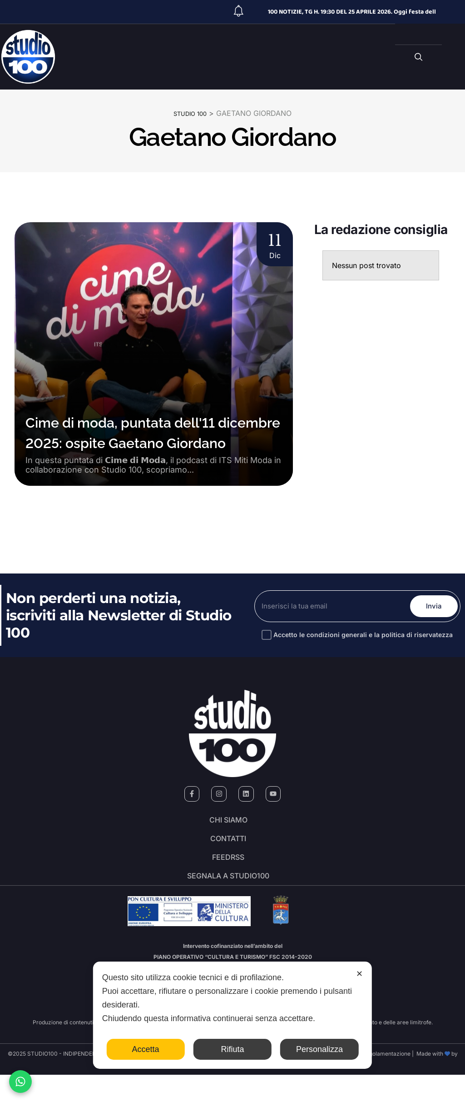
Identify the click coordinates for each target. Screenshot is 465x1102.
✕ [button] (359, 973)
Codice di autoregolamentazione (368, 1080)
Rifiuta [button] (232, 1049)
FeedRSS (228, 874)
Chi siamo (228, 823)
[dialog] (232, 1015)
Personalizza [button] (319, 1049)
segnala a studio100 (228, 899)
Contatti (228, 848)
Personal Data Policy (255, 1080)
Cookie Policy (304, 1080)
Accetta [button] (145, 1049)
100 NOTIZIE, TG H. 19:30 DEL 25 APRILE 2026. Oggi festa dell (352, 12)
